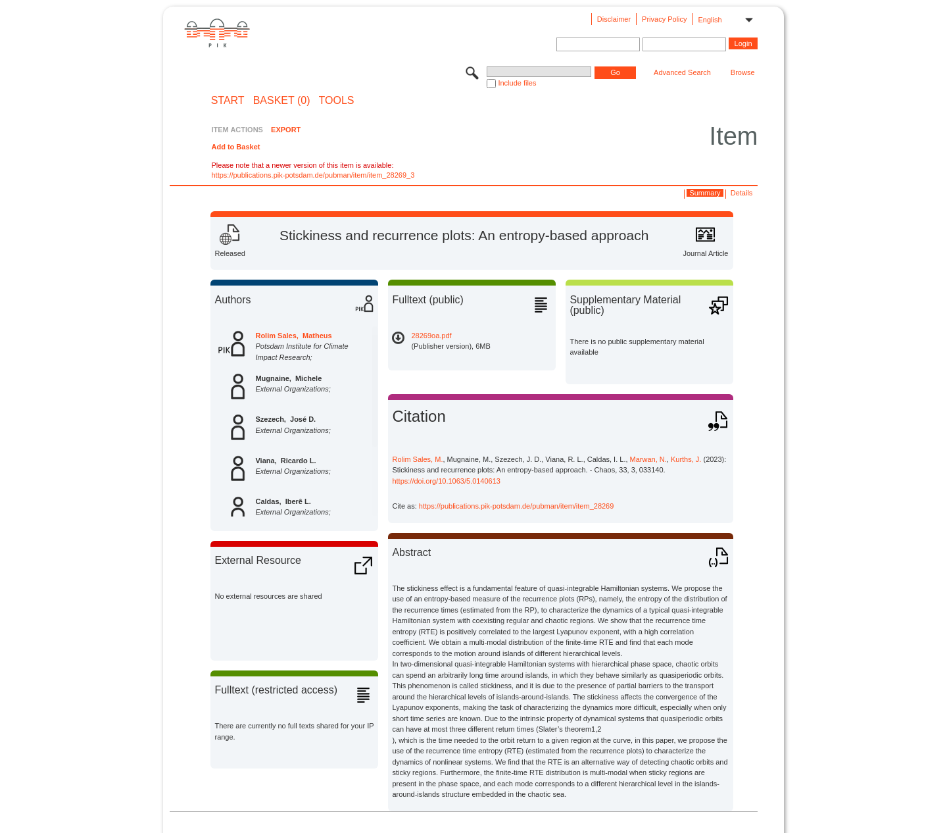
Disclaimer (614, 19)
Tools (336, 100)
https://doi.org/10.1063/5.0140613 (446, 481)
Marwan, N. (648, 459)
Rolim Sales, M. (417, 459)
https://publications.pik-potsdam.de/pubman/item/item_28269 (516, 506)
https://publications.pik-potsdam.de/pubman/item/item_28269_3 (312, 175)
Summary (704, 193)
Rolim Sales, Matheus (293, 336)
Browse (743, 72)
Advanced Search (682, 72)
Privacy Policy (664, 19)
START (228, 100)
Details (742, 193)
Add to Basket (235, 147)
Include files (517, 83)
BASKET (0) (281, 100)
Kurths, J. (686, 459)
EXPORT (286, 130)
